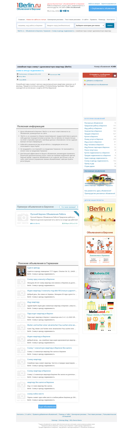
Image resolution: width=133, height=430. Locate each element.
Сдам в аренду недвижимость (95, 158)
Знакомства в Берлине (93, 131)
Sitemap (54, 420)
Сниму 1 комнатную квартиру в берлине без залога (49, 348)
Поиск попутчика (91, 150)
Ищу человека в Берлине (94, 145)
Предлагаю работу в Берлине (95, 126)
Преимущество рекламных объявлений (100, 193)
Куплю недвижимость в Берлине (97, 153)
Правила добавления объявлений (45, 414)
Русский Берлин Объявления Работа (48, 214)
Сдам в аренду (33, 267)
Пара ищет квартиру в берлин (40, 313)
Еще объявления (47, 406)
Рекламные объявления (93, 123)
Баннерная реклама (55, 19)
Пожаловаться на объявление (97, 85)
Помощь (102, 19)
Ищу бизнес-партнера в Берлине (96, 147)
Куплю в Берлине (91, 136)
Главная (21, 19)
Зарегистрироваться (108, 4)
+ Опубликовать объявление (103, 8)
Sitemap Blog (63, 420)
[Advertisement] (66, 48)
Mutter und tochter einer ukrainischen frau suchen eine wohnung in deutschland (59, 325)
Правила (93, 19)
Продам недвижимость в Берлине (97, 155)
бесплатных (58, 4)
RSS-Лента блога (76, 420)
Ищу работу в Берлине (93, 128)
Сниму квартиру (34, 359)
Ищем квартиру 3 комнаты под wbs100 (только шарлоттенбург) (54, 290)
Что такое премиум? (68, 207)
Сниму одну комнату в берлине (41, 279)
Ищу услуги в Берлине (93, 142)
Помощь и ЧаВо (64, 414)
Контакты (111, 19)
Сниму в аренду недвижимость (96, 161)
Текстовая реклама (72, 19)
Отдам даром (89, 166)
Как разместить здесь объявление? (98, 191)
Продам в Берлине (91, 134)
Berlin (24, 80)
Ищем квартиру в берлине (38, 336)
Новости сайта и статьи (36, 19)
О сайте (85, 19)
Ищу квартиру (33, 302)
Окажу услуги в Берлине (93, 139)
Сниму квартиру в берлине (39, 371)
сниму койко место (35, 394)
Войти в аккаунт (94, 4)
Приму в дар (89, 163)
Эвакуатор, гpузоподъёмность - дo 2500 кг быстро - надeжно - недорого (99, 184)
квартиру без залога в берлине (40, 382)
